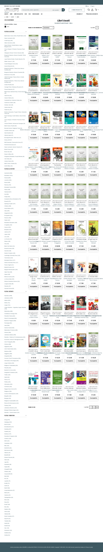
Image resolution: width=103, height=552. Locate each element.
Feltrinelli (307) (7, 192)
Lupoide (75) (7, 481)
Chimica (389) (7, 344)
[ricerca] (36, 9)
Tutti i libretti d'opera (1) (83, 165)
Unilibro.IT (79, 14)
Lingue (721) (7, 305)
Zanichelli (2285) (8, 173)
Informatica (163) (8, 384)
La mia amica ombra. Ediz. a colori (86, 276)
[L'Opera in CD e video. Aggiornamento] (57, 243)
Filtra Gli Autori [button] (9, 31)
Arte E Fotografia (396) (9, 342)
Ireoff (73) (6, 485)
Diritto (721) (7, 302)
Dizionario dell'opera (70, 239)
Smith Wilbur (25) (8, 166)
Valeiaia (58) (7, 514)
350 (97, 407)
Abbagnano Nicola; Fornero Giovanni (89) (14, 53)
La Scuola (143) (8, 239)
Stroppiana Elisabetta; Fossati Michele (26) (14, 156)
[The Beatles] (57, 168)
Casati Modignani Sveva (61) (11, 63)
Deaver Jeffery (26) (8, 154)
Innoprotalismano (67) (9, 490)
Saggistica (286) (8, 353)
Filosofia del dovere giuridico (72, 53)
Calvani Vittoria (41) (9, 98)
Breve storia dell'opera (35, 239)
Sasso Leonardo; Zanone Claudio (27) (13, 147)
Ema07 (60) (7, 504)
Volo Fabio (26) (8, 159)
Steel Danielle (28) (8, 133)
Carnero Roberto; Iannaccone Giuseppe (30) (14, 123)
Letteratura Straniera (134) (10, 407)
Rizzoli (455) (7, 182)
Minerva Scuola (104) (9, 276)
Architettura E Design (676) (10, 313)
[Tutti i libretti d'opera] (81, 205)
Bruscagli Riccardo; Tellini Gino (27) (12, 137)
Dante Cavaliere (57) (9, 516)
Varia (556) (6, 325)
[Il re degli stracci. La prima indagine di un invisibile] (33, 317)
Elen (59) (6, 507)
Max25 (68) (7, 488)
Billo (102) (6, 445)
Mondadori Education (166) (10, 222)
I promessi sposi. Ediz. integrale (85, 351)
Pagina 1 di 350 (31, 407)
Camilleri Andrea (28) (9, 130)
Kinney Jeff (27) (8, 140)
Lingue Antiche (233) (9, 363)
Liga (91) (6, 462)
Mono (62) (6, 499)
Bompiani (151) (8, 229)
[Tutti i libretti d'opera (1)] (81, 168)
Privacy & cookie (89, 547)
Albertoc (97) (7, 452)
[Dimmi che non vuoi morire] (69, 280)
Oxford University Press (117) (11, 262)
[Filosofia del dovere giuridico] (69, 57)
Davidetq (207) (7, 429)
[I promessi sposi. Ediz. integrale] (81, 354)
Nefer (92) (6, 459)
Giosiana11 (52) (8, 530)
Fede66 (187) (7, 431)
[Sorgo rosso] (33, 280)
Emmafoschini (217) (9, 426)
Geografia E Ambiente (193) (10, 372)
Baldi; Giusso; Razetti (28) (10, 126)
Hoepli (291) (7, 196)
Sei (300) (6, 194)
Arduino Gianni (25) (9, 161)
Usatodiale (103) (8, 443)
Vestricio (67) (7, 495)
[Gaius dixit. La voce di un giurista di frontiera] (33, 57)
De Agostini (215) (8, 215)
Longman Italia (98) (8, 283)
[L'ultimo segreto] (45, 317)
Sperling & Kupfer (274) (9, 203)
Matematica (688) (8, 311)
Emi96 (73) (7, 483)
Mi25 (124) (6, 441)
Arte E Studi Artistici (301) (10, 349)
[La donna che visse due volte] (45, 280)
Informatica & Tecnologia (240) (11, 360)
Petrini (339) (7, 189)
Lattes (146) (7, 234)
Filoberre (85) (7, 471)
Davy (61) (6, 502)
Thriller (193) (7, 374)
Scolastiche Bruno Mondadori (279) (12, 199)
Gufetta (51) (7, 535)
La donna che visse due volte (49, 276)
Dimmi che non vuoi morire (72, 276)
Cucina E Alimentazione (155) (11, 393)
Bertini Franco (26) (8, 149)
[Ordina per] (48, 27)
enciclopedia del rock (46, 165)
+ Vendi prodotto (76, 10)
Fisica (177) (7, 379)
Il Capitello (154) (8, 225)
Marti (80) (6, 476)
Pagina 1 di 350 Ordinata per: (35, 27)
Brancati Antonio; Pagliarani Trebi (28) (13, 128)
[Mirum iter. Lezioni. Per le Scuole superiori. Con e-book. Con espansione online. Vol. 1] (93, 354)
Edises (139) (7, 241)
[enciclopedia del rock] (46, 168)
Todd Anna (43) (8, 95)
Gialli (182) (6, 377)
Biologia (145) (7, 398)
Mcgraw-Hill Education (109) (11, 269)
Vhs (29, 14)
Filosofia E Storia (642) (9, 316)
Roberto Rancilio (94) (9, 457)
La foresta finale (81, 239)
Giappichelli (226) (8, 213)
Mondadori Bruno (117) (9, 260)
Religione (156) (8, 391)
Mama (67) (6, 492)
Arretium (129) (7, 438)
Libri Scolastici (18, 14)
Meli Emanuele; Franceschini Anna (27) (13, 142)
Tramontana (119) (8, 257)
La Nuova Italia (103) (9, 279)
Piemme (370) (7, 185)
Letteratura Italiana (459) (10, 334)
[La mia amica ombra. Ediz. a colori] (81, 280)
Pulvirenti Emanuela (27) (10, 144)
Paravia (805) (7, 177)
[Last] (93, 407)
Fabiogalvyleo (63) (8, 497)
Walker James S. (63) (9, 61)
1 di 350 (92, 28)
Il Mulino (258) (7, 206)
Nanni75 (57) (7, 518)
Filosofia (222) (7, 367)
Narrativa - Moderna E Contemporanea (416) (14, 337)
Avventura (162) (8, 386)
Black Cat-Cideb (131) (9, 246)
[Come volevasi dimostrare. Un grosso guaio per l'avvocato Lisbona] (69, 391)
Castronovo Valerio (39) (9, 102)
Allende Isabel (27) (8, 135)
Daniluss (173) (7, 434)
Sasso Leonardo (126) (9, 38)
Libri (11, 14)
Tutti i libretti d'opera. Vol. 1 (60, 202)
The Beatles (57, 165)
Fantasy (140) (7, 405)
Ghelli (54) (6, 523)
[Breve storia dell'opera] (33, 243)
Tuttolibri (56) (7, 521)
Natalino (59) (7, 509)
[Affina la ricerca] (56, 10)
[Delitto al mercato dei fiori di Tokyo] (57, 280)
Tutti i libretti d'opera (82, 202)
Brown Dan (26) (8, 151)
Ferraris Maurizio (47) (9, 89)
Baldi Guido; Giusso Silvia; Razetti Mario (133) (15, 35)
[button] (97, 9)
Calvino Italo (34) (8, 107)
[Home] (6, 17)
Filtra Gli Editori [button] (9, 169)
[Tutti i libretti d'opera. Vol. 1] (57, 205)
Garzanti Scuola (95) (9, 288)
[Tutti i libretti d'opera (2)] (69, 168)
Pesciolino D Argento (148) (10, 436)
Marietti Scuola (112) (9, 267)
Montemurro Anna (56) (9, 74)
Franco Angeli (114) (9, 265)
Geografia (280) (8, 356)
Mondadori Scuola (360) (10, 187)
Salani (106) (7, 274)
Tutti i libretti (45, 239)
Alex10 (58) (7, 511)
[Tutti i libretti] (45, 243)
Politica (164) (7, 382)
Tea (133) (6, 243)
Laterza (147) (7, 232)
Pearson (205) (7, 217)
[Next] (97, 27)
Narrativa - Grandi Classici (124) (11, 412)
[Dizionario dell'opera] (69, 243)
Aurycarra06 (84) (8, 474)
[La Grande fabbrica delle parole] (93, 280)
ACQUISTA (33, 63)
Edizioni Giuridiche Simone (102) (12, 281)
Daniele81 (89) (7, 464)
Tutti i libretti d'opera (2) (71, 165)
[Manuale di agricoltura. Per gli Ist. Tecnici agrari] (57, 391)
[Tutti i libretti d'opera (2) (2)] (33, 205)
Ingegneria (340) (8, 346)
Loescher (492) (7, 180)
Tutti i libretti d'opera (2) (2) (36, 202)
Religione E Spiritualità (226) (11, 365)
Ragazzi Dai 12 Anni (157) (10, 389)
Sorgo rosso (33, 276)
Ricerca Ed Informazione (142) (11, 403)
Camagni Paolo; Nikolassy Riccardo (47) (13, 87)
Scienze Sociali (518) (9, 327)
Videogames (35, 14)
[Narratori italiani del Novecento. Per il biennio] (81, 391)
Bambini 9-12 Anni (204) (10, 370)
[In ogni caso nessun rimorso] (93, 243)
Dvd (26, 14)
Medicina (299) (7, 351)
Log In (92, 6)
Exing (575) (7, 419)
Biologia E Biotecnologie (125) (11, 410)
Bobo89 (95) (7, 455)
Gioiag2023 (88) (8, 469)
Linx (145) (6, 236)
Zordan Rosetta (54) (9, 84)
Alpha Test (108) (8, 272)
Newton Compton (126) (9, 253)
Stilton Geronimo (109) (9, 43)
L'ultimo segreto (45, 314)
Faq (87, 6)
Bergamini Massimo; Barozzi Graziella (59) (14, 72)
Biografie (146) (7, 396)
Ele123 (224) (7, 424)
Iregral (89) (7, 466)
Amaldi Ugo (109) (8, 40)
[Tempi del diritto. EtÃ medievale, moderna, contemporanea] (45, 57)
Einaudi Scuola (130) (9, 248)
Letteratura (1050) (8, 298)
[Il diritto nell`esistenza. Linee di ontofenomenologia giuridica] (57, 57)
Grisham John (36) (8, 105)
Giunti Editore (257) (9, 208)
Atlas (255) (6, 210)
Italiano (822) (7, 300)
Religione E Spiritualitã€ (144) (11, 400)
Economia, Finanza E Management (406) (13, 339)
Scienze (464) (7, 332)
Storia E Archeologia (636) (10, 318)
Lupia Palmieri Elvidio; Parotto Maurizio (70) (14, 59)
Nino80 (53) (7, 525)
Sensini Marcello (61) (9, 66)
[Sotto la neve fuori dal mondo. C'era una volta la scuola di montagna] (93, 391)
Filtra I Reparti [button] (8, 291)
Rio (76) (6, 478)
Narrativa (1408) (8, 295)
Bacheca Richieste (92, 14)
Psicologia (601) (8, 323)
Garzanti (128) (7, 250)
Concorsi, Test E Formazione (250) (12, 358)
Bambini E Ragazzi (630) (10, 320)
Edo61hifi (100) (8, 448)
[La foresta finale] (81, 243)
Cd (41, 14)
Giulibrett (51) (7, 532)
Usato (6, 14)
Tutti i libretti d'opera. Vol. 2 (48, 202)
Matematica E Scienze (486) (11, 330)
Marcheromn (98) (8, 450)
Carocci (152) (7, 227)
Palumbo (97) (7, 286)
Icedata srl (82, 547)
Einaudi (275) (7, 201)
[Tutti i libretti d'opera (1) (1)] (93, 168)
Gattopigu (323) (8, 422)
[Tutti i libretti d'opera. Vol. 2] (45, 205)
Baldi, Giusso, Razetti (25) (10, 163)
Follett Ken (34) (8, 109)
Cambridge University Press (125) (12, 255)
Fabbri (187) (7, 220)
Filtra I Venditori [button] (9, 415)
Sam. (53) (6, 528)
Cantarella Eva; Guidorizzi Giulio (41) (13, 100)
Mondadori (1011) (8, 175)
